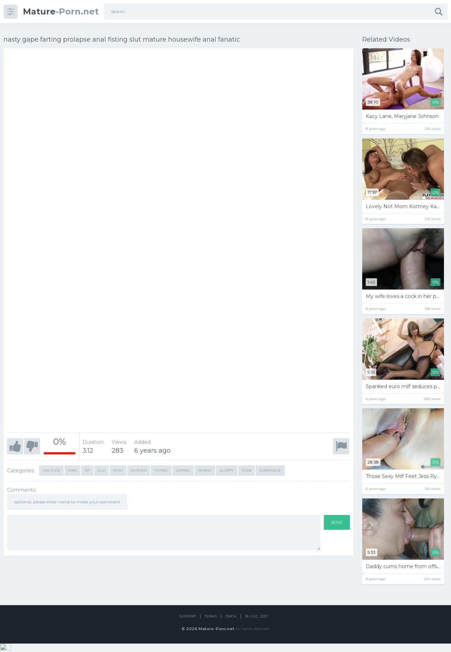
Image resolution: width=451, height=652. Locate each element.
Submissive (270, 467)
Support (187, 624)
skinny (205, 467)
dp (87, 467)
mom (118, 467)
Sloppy (227, 467)
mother (139, 467)
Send (337, 519)
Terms (210, 624)
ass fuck (51, 467)
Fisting (161, 467)
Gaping (183, 467)
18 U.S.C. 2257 (256, 624)
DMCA (230, 624)
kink (72, 467)
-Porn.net (61, 11)
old (101, 467)
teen (246, 467)
